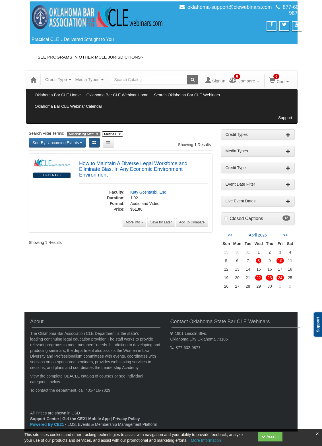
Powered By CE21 (47, 424)
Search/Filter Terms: (46, 133)
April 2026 (258, 235)
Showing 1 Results (194, 144)
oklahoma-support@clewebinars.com (229, 7)
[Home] (33, 79)
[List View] (108, 143)
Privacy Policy (126, 418)
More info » (134, 222)
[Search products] (192, 79)
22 (259, 277)
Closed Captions (246, 218)
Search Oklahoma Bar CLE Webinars (187, 95)
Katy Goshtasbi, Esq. (149, 192)
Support (285, 117)
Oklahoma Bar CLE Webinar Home (117, 95)
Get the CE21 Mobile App (86, 418)
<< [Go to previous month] (230, 235)
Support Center (44, 418)
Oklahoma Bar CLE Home (58, 95)
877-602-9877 (293, 10)
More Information (206, 440)
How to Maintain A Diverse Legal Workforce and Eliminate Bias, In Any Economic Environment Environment (133, 169)
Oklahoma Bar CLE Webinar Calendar (68, 106)
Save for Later (161, 222)
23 (269, 277)
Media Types (89, 79)
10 (280, 260)
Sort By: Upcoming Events (57, 142)
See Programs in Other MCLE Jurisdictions (91, 57)
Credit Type (58, 79)
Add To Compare (192, 222)
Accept (270, 436)
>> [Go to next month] (285, 235)
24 (280, 277)
